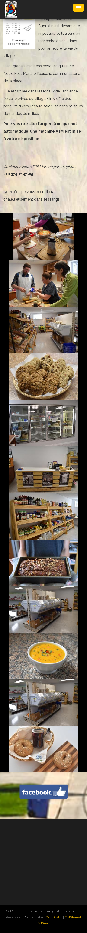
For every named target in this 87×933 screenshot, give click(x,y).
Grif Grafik (54, 917)
